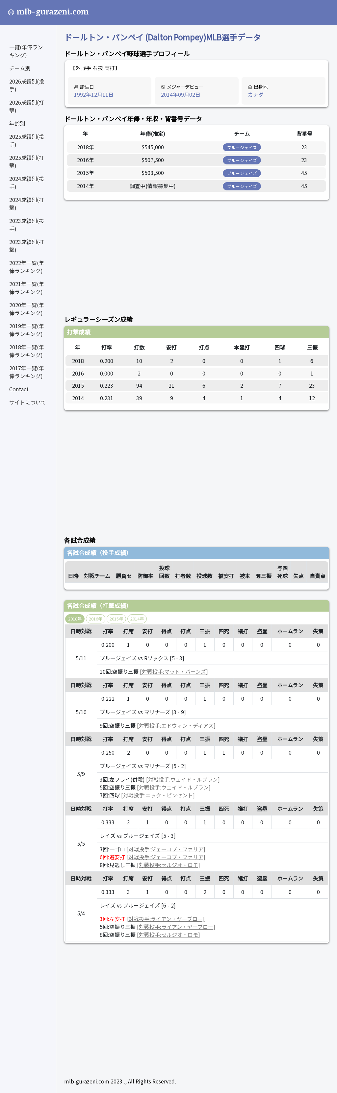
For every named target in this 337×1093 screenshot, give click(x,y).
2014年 (137, 619)
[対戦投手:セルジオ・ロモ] (168, 865)
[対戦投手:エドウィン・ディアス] (176, 725)
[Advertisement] (196, 254)
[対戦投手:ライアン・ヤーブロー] (165, 919)
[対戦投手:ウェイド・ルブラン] (183, 779)
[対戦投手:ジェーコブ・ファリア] (165, 849)
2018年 (75, 619)
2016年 (95, 619)
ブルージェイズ (242, 147)
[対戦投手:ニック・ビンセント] (158, 795)
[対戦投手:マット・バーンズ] (174, 671)
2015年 (116, 619)
